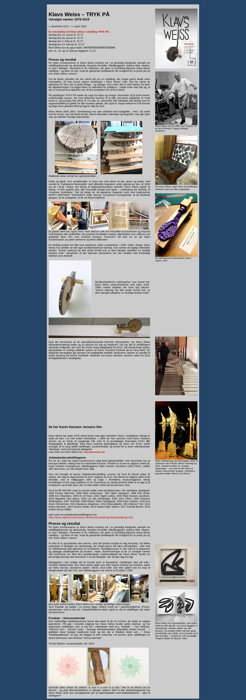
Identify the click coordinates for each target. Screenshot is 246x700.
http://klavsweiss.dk (94, 452)
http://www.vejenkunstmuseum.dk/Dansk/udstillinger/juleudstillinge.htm (91, 517)
